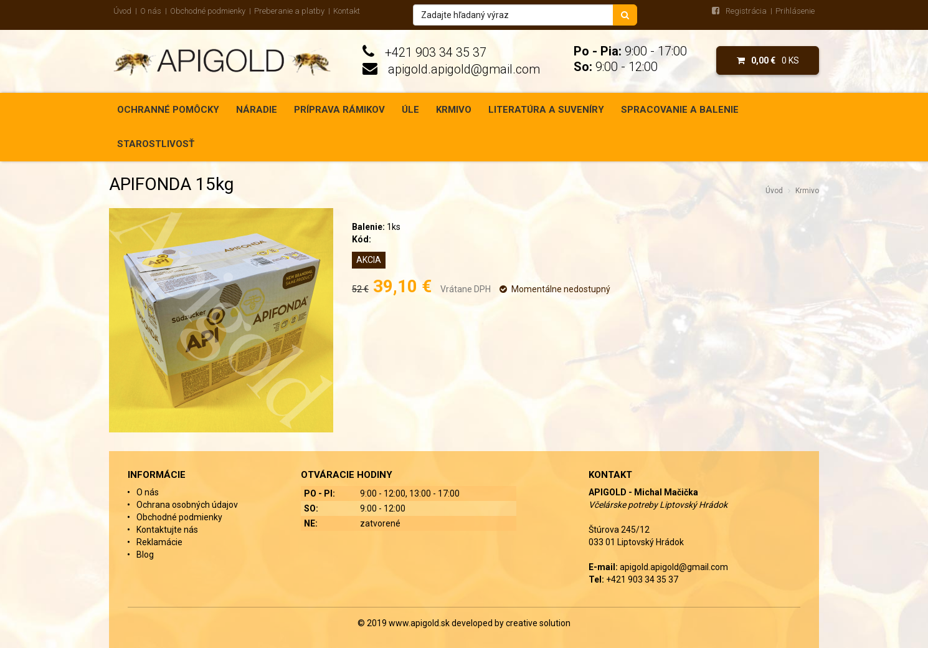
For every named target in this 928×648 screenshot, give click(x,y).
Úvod (122, 11)
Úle (410, 109)
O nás (150, 11)
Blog (145, 555)
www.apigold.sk (420, 623)
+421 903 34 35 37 (435, 52)
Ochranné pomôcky (168, 109)
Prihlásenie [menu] (795, 11)
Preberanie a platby (289, 11)
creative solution (538, 623)
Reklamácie (159, 542)
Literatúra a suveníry (546, 109)
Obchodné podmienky (207, 11)
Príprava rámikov (339, 109)
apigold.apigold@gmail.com (464, 69)
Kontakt (346, 11)
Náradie (256, 109)
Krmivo (453, 109)
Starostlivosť (155, 144)
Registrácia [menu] (746, 11)
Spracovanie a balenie (680, 109)
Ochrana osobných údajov (187, 505)
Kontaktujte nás (167, 530)
